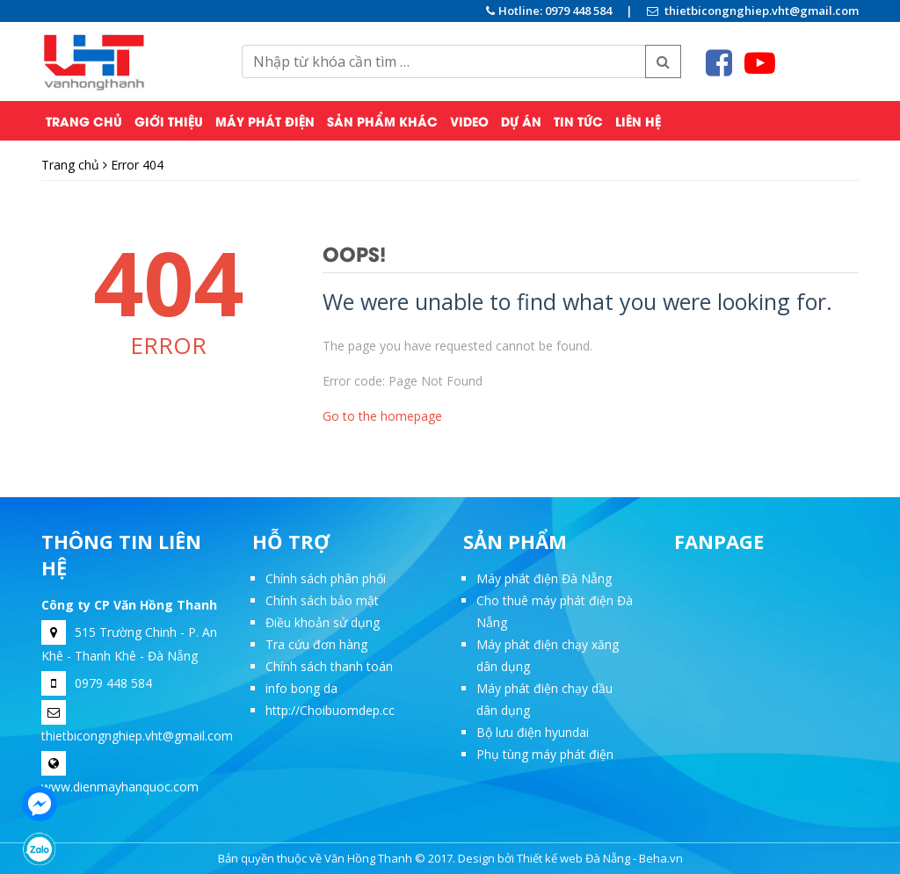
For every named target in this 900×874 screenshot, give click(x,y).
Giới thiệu (168, 121)
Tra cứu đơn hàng (316, 644)
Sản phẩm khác (382, 121)
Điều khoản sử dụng (322, 622)
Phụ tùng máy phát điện (544, 754)
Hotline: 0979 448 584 (549, 10)
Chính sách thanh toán (329, 666)
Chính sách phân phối (325, 578)
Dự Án (521, 121)
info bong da (301, 688)
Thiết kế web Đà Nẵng (573, 858)
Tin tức (578, 121)
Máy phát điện (265, 121)
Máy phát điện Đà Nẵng (544, 578)
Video (469, 121)
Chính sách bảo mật (322, 600)
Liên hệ (638, 121)
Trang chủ (84, 121)
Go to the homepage (382, 416)
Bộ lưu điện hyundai (532, 732)
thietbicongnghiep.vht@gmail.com (753, 10)
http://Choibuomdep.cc (330, 710)
